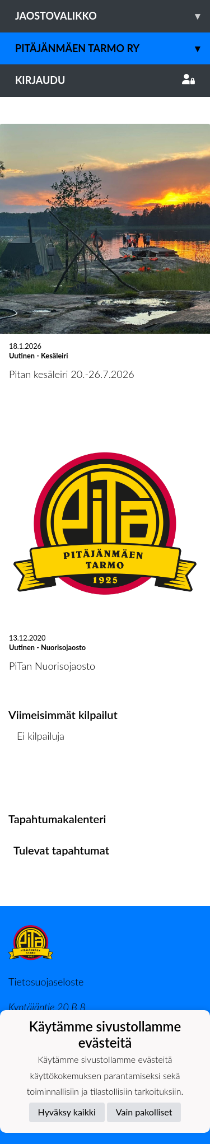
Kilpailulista (38, 778)
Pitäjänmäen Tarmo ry (112, 48)
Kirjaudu (105, 80)
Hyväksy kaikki (67, 1111)
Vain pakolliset (144, 1111)
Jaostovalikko (112, 16)
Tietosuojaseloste (45, 981)
